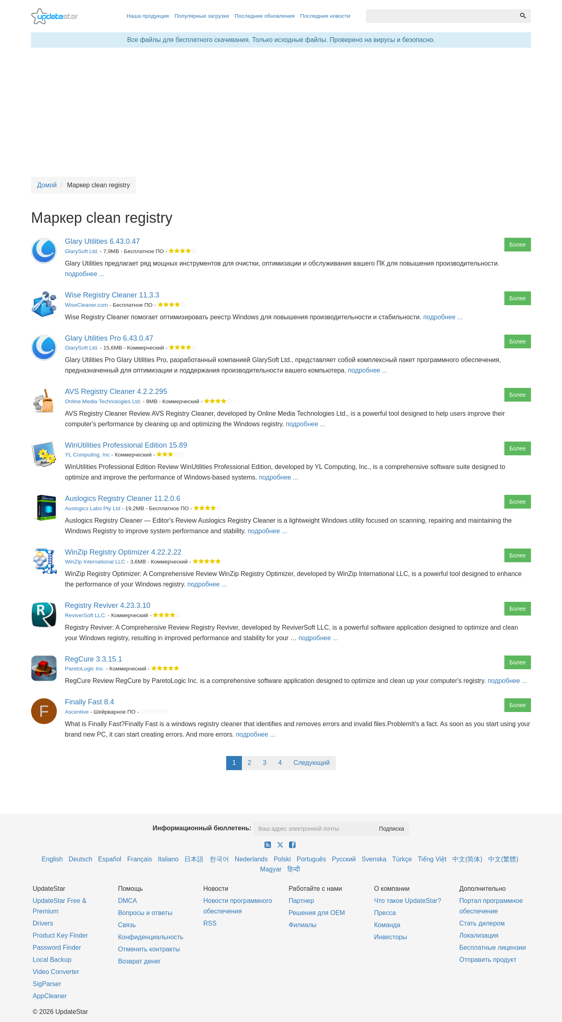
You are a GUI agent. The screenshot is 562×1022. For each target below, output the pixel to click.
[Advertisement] (281, 112)
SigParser (47, 983)
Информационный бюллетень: (202, 828)
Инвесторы (390, 937)
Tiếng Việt (432, 859)
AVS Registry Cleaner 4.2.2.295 (116, 391)
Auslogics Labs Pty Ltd (93, 508)
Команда (387, 924)
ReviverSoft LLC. (85, 615)
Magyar (270, 869)
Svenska (374, 859)
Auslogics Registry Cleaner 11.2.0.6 (122, 498)
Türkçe (402, 859)
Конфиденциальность (150, 937)
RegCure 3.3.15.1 (93, 659)
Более (518, 244)
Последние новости (325, 16)
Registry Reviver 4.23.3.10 (107, 605)
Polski (282, 859)
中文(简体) (467, 859)
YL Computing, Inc (87, 455)
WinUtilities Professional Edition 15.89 (126, 445)
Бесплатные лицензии (492, 947)
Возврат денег (139, 961)
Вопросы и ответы (145, 912)
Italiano (168, 859)
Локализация (478, 935)
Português (311, 859)
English (52, 859)
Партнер (301, 900)
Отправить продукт (487, 959)
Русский (344, 859)
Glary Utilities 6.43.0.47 (102, 241)
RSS (209, 923)
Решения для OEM (317, 912)
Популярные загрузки (202, 16)
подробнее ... (84, 273)
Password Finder (57, 947)
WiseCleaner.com (86, 305)
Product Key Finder (60, 935)
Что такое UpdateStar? (407, 900)
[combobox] (440, 16)
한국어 (219, 859)
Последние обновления (265, 16)
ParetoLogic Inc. (84, 669)
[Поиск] (523, 16)
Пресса (385, 912)
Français (139, 859)
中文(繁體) (503, 859)
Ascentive (77, 712)
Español (109, 859)
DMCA (127, 900)
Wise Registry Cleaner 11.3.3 (112, 295)
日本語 (194, 859)
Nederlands (251, 859)
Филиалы (302, 924)
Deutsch (80, 859)
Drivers (43, 923)
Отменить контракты (149, 949)
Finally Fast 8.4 (89, 702)
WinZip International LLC (95, 562)
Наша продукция (148, 16)
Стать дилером (482, 923)
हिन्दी (293, 869)
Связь (127, 924)
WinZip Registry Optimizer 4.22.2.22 (123, 552)
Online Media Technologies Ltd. (103, 401)
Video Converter (56, 971)
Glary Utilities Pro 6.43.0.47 (109, 338)
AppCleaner (50, 996)
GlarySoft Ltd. (81, 251)
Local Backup (52, 959)
